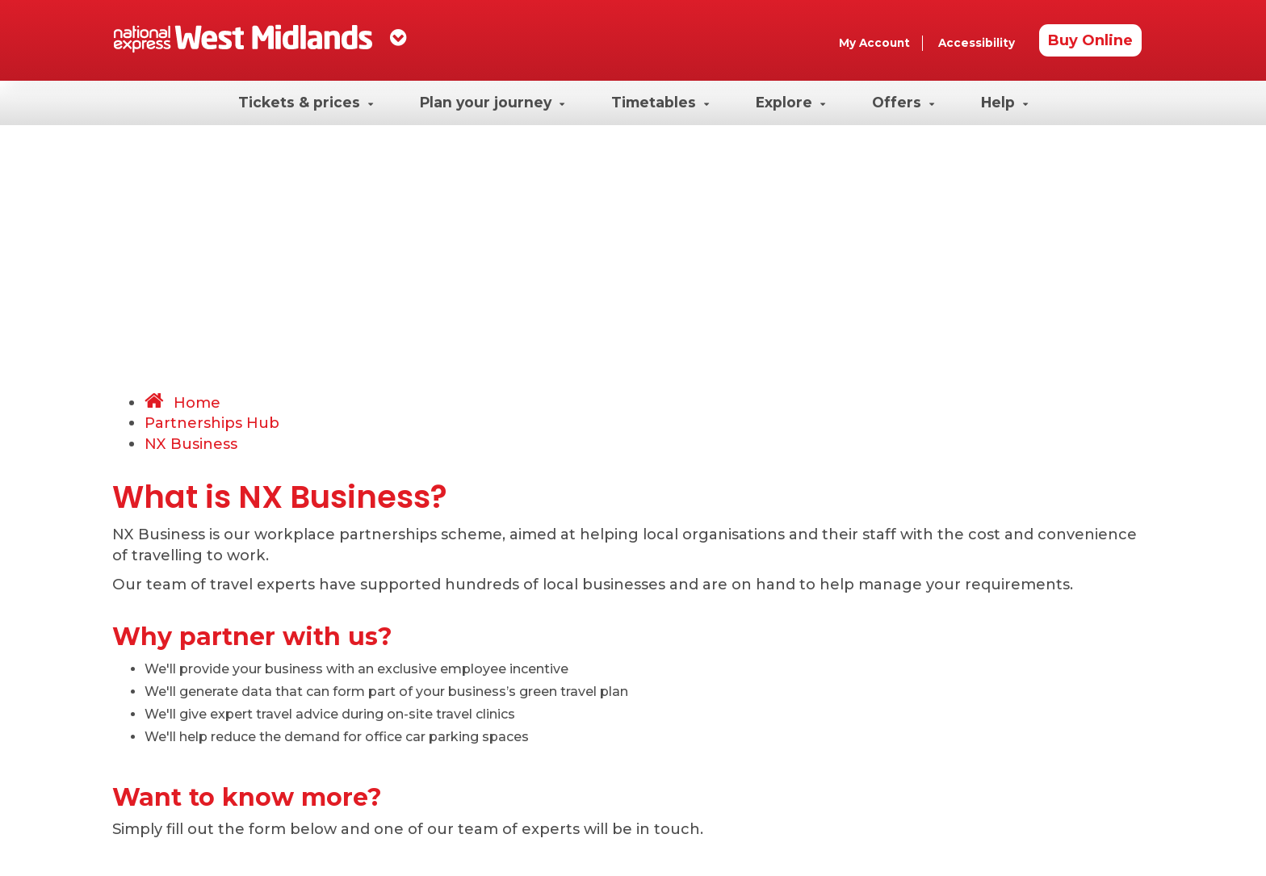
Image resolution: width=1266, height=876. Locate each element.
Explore (790, 102)
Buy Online (1090, 40)
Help (1004, 102)
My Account (874, 42)
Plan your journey (492, 102)
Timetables (660, 102)
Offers (903, 102)
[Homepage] (243, 38)
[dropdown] (398, 37)
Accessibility (976, 42)
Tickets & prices (305, 102)
